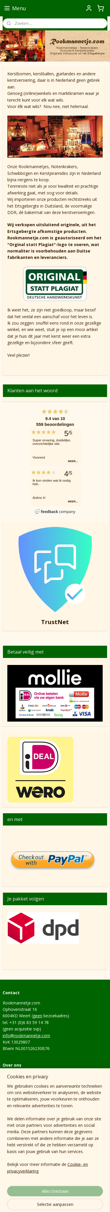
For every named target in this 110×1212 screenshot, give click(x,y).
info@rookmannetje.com (26, 1035)
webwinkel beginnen (73, 1192)
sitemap (38, 1192)
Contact (10, 1075)
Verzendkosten (17, 1101)
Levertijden (13, 1107)
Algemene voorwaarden (25, 1081)
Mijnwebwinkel (57, 1201)
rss (50, 1192)
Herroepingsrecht (19, 1088)
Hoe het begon (17, 1114)
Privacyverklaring (18, 1094)
